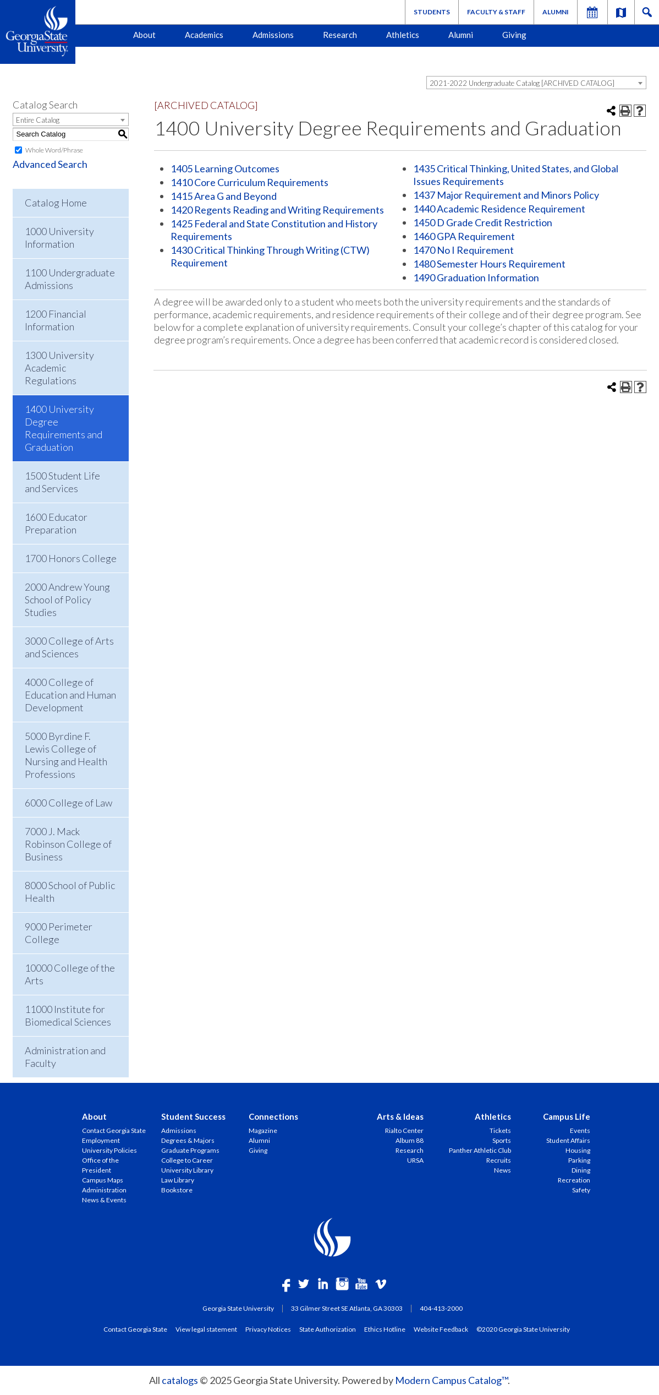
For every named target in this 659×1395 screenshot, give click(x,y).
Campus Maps (102, 1180)
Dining (581, 1170)
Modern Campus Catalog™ (451, 1380)
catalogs (180, 1380)
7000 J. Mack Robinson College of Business (68, 844)
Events (580, 1130)
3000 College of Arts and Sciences (69, 647)
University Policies (109, 1150)
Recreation (574, 1180)
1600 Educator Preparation (56, 523)
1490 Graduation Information (476, 277)
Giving (514, 35)
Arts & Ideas (400, 1116)
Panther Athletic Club (480, 1150)
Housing (577, 1150)
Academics (204, 35)
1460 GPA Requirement (464, 236)
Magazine (263, 1130)
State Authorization (327, 1329)
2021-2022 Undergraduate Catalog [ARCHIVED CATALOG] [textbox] (522, 83)
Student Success (193, 1116)
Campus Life (566, 1116)
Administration (104, 1190)
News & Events (104, 1200)
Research (340, 35)
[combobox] (536, 82)
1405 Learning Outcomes (225, 168)
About (144, 35)
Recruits (498, 1160)
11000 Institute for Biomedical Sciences (68, 1015)
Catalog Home (56, 203)
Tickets (500, 1130)
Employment (101, 1140)
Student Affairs (568, 1140)
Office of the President (100, 1165)
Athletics (402, 35)
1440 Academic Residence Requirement (499, 209)
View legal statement (206, 1329)
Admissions (273, 35)
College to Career (187, 1160)
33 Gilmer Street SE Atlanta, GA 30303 (347, 1308)
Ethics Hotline (384, 1329)
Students (432, 12)
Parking (579, 1160)
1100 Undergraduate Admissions (70, 278)
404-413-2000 (441, 1308)
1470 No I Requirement (463, 250)
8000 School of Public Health (70, 891)
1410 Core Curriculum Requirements (249, 182)
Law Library (177, 1180)
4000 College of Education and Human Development (70, 694)
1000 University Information (59, 237)
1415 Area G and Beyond (224, 196)
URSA (415, 1160)
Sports (501, 1140)
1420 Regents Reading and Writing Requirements (277, 210)
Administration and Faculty (65, 1056)
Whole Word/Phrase (54, 150)
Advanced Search (50, 164)
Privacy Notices (268, 1329)
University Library (187, 1170)
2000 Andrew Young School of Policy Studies (67, 599)
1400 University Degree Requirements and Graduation (63, 428)
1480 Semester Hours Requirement (489, 264)
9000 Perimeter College (58, 932)
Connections (273, 1116)
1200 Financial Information (55, 320)
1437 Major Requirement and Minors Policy (506, 195)
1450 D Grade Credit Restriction (482, 222)
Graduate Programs (190, 1150)
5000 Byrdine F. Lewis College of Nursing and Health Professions (66, 755)
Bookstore (177, 1190)
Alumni (555, 12)
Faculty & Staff (496, 12)
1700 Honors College (71, 558)
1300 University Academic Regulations (59, 367)
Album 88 (410, 1140)
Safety (581, 1190)
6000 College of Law (68, 803)
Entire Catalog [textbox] (37, 120)
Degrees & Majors (188, 1140)
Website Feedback (441, 1329)
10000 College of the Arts (70, 974)
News (502, 1170)
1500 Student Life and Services (62, 482)
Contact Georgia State (114, 1130)
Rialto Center (404, 1130)
